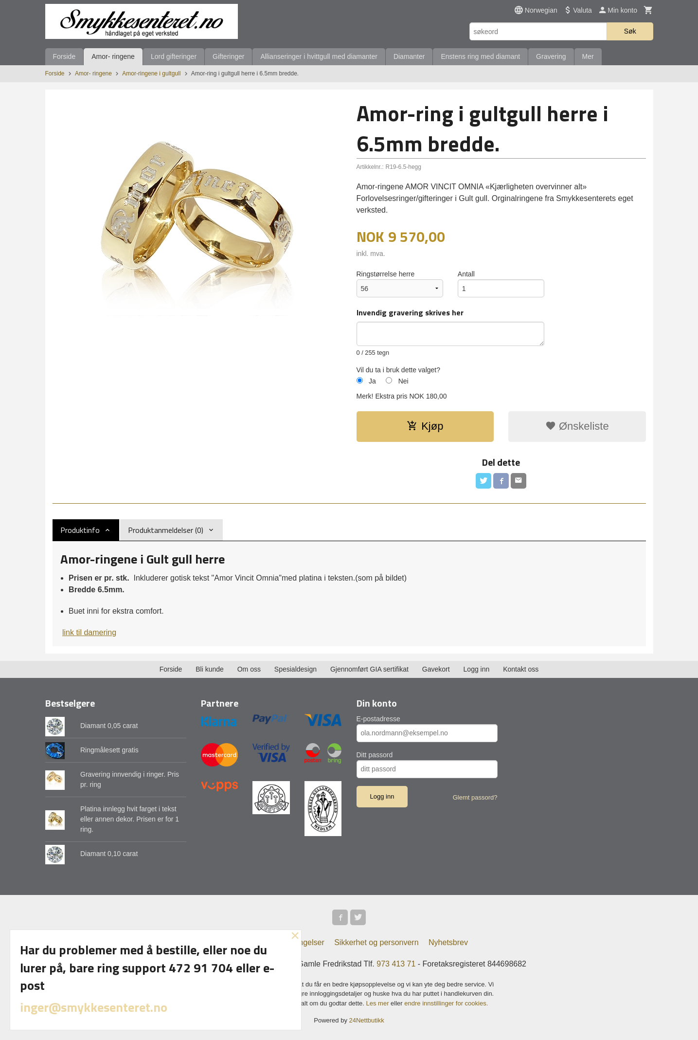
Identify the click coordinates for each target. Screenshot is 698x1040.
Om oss (249, 669)
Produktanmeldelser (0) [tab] (165, 530)
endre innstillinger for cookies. (446, 1003)
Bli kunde (210, 669)
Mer (588, 56)
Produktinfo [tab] (80, 530)
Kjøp (425, 426)
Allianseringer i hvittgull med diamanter (318, 56)
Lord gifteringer (174, 56)
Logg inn (477, 669)
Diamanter (409, 56)
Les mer (378, 1003)
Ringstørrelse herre (386, 274)
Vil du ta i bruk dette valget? (399, 370)
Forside (64, 56)
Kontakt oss (520, 669)
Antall (466, 274)
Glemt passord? (475, 797)
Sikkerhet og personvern (376, 942)
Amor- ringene (113, 56)
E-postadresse (378, 719)
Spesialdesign (295, 669)
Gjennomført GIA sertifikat (369, 669)
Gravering (551, 56)
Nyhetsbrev (448, 942)
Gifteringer (228, 56)
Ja (372, 381)
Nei (403, 381)
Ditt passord (375, 755)
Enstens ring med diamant (480, 56)
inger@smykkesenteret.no (93, 1007)
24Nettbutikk (366, 1020)
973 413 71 (395, 964)
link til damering (89, 632)
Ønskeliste (577, 426)
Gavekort (436, 669)
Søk (630, 31)
